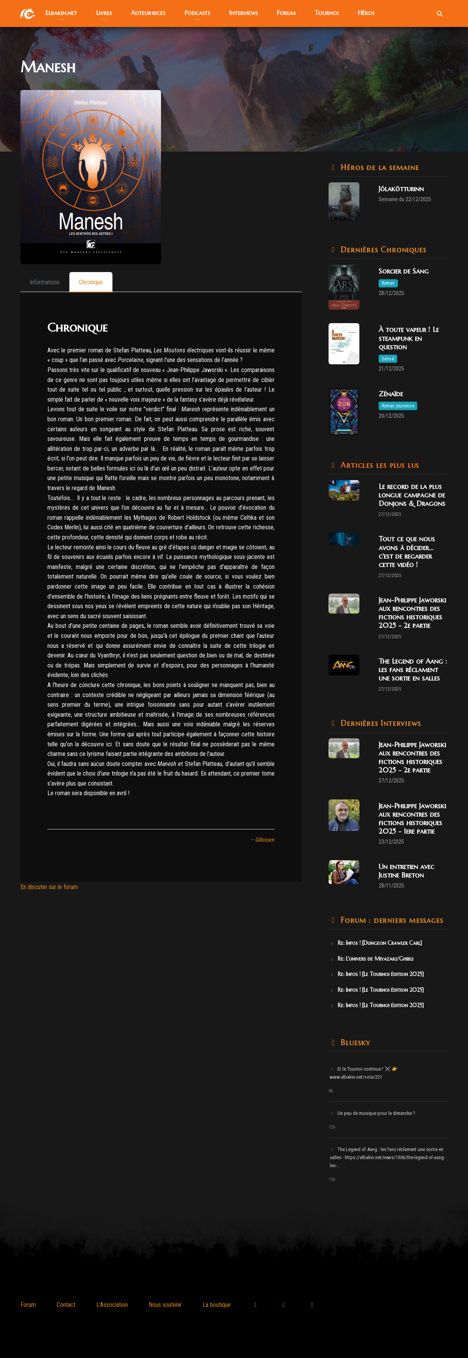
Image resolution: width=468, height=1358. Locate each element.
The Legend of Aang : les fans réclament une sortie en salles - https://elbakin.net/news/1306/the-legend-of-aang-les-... (387, 1157)
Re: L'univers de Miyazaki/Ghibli (372, 958)
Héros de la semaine (378, 167)
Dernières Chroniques (382, 250)
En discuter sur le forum (49, 887)
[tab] (45, 282)
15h (332, 1127)
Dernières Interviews (379, 723)
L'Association (112, 1304)
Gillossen (265, 840)
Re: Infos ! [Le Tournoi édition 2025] (377, 974)
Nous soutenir (165, 1304)
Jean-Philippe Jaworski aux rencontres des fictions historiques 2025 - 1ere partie (412, 818)
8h (331, 1091)
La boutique (217, 1304)
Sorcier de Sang (404, 271)
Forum (28, 1304)
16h (332, 1179)
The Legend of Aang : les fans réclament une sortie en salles (413, 669)
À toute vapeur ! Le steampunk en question (409, 338)
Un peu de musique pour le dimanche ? (373, 1113)
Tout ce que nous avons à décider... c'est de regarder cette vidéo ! (407, 551)
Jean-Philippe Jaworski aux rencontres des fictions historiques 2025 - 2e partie (412, 613)
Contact (66, 1304)
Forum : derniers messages (390, 920)
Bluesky (354, 1043)
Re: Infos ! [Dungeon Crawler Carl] (376, 942)
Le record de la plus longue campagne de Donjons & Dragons (412, 495)
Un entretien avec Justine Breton (406, 870)
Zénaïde (391, 393)
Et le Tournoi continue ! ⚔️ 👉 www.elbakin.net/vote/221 (364, 1073)
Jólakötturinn (401, 188)
